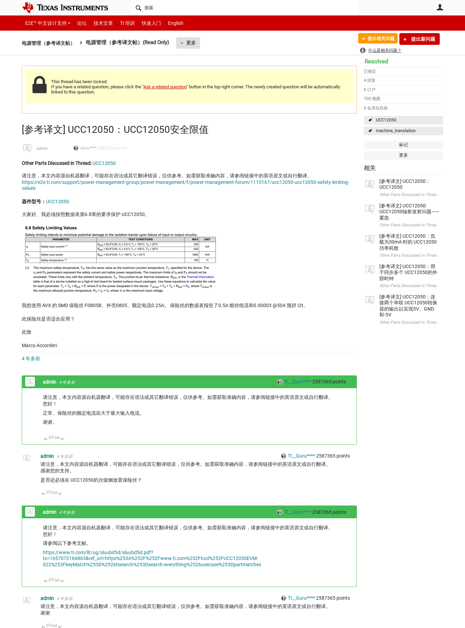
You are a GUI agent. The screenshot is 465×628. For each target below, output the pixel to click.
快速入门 (144, 23)
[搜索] (245, 7)
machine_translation (396, 130)
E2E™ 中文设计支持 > (46, 23)
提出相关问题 (378, 39)
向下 (62, 439)
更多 (195, 43)
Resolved (376, 61)
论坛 (78, 23)
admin (42, 148)
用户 (439, 7)
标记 (403, 144)
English (167, 23)
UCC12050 (386, 119)
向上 (46, 439)
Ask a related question (165, 86)
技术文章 (98, 23)
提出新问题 (422, 39)
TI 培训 (121, 23)
